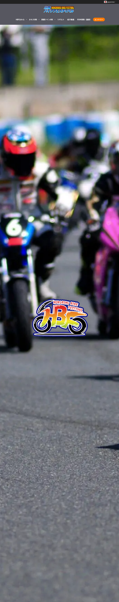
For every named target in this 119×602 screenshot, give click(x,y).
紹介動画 (70, 19)
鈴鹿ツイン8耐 (48, 19)
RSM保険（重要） (84, 19)
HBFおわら (21, 19)
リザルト (60, 19)
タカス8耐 (34, 19)
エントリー (99, 19)
